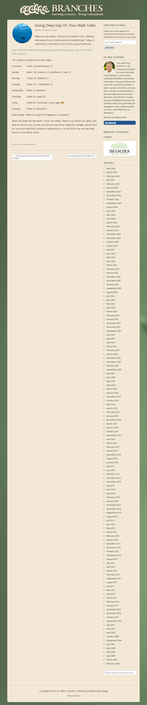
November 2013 (114, 508)
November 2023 (114, 238)
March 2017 (112, 443)
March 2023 (112, 265)
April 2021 (111, 342)
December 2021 (114, 323)
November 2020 (114, 361)
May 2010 (111, 628)
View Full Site (73, 695)
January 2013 (112, 539)
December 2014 (114, 478)
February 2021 (113, 350)
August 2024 (112, 207)
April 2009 (111, 655)
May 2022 (111, 303)
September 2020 (114, 369)
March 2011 (112, 597)
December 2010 (114, 609)
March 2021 (112, 346)
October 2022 (113, 284)
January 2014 (112, 501)
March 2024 (112, 222)
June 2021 (111, 334)
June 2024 (111, 211)
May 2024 (111, 214)
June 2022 (111, 300)
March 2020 (112, 388)
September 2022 (114, 288)
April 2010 (111, 632)
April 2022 (111, 307)
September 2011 (114, 578)
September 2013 (114, 512)
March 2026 (112, 172)
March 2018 (112, 423)
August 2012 (112, 559)
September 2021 (114, 331)
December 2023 (114, 234)
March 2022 (112, 311)
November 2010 (114, 613)
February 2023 (113, 269)
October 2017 (113, 431)
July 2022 (110, 296)
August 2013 (112, 516)
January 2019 (112, 416)
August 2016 (112, 458)
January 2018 (112, 427)
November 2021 (114, 327)
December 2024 (114, 191)
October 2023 (113, 241)
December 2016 (114, 454)
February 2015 (113, 474)
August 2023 (112, 245)
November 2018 (114, 419)
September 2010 (114, 621)
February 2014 (113, 497)
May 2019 (111, 404)
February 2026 (113, 176)
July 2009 (110, 644)
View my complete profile (115, 117)
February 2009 (113, 663)
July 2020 (110, 373)
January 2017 (112, 450)
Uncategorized (29, 144)
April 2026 (111, 168)
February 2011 (113, 601)
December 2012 (114, 543)
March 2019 (112, 408)
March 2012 (112, 570)
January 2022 (112, 319)
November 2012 (114, 547)
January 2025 (112, 187)
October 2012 (113, 551)
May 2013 (111, 528)
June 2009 (111, 648)
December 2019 (114, 396)
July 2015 (110, 466)
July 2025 (110, 180)
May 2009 (111, 652)
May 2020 (111, 381)
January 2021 (112, 354)
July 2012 (110, 563)
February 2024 (113, 226)
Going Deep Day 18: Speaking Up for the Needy (31, 157)
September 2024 (114, 203)
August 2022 (112, 292)
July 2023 (110, 249)
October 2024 (113, 199)
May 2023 (111, 257)
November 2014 (114, 481)
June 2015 (111, 470)
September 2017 (114, 435)
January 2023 (112, 272)
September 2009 (114, 640)
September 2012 (114, 555)
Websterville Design (98, 691)
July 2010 (110, 625)
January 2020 (112, 392)
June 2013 (111, 524)
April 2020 (111, 385)
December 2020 (114, 358)
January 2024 (112, 230)
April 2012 (111, 566)
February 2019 (113, 412)
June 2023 (111, 253)
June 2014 (111, 489)
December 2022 (114, 276)
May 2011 (111, 590)
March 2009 (112, 659)
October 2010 (113, 617)
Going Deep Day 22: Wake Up (82, 156)
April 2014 (111, 493)
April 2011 (111, 594)
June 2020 (111, 377)
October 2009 (113, 636)
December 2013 (114, 505)
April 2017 (111, 439)
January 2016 (112, 462)
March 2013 (112, 532)
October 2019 (113, 400)
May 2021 (111, 338)
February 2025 (113, 184)
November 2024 (114, 195)
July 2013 (110, 520)
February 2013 (113, 535)
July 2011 (110, 586)
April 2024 (111, 218)
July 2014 (110, 485)
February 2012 (113, 574)
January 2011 (112, 605)
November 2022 (114, 280)
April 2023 (111, 261)
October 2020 (113, 365)
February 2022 (113, 315)
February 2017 (113, 447)
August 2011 (112, 582)
